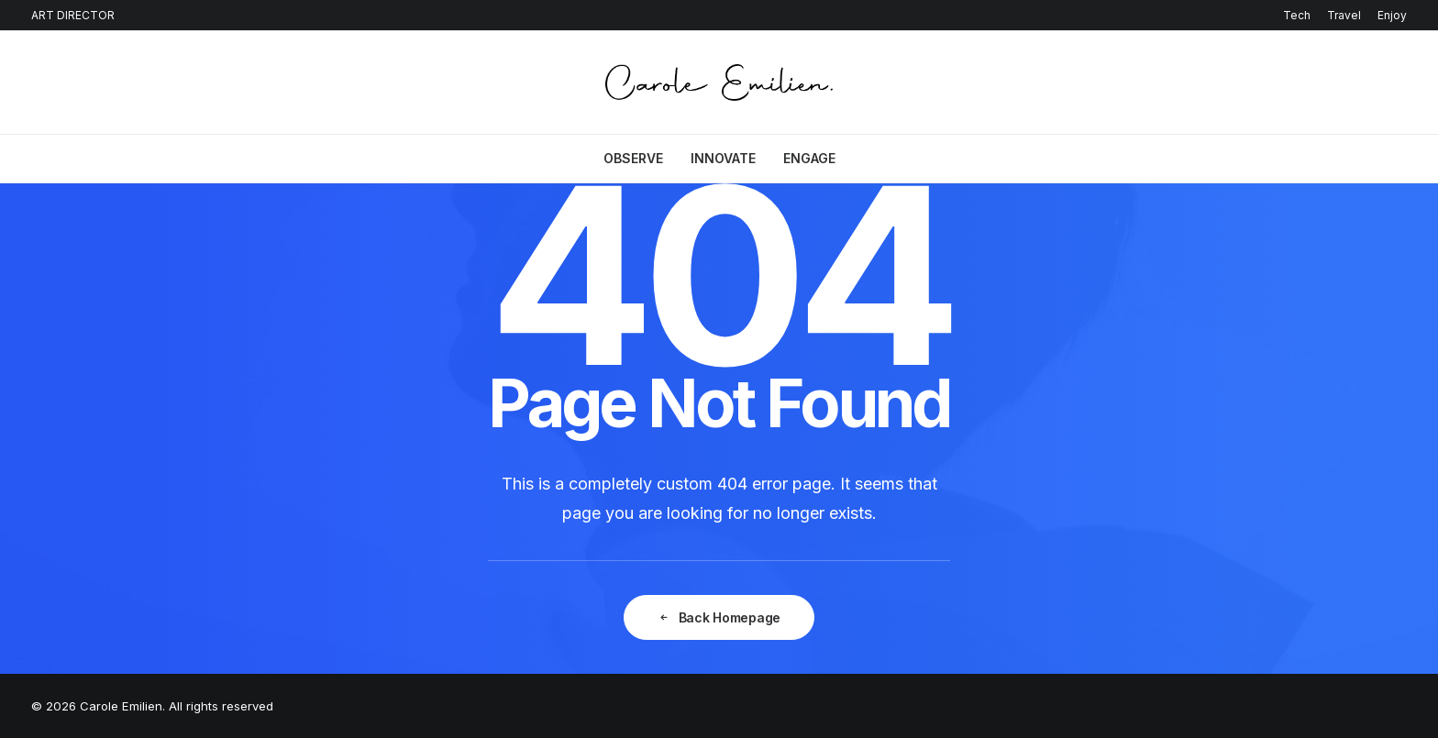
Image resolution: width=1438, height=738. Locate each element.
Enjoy (1392, 15)
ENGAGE (809, 158)
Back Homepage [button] (719, 617)
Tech (1297, 15)
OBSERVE (633, 158)
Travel (1344, 15)
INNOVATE (723, 158)
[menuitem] (1300, 15)
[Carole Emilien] (719, 82)
